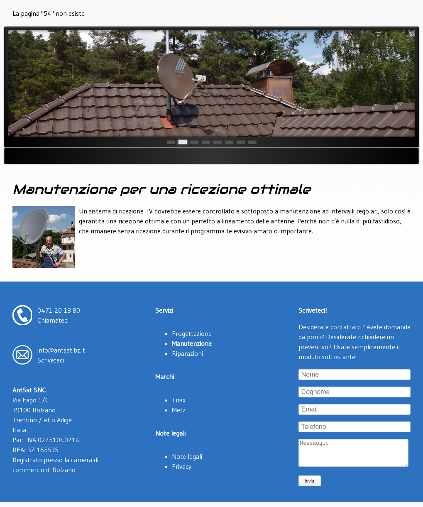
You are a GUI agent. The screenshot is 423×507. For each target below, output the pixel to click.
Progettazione (192, 333)
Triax (179, 400)
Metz (179, 410)
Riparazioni (187, 353)
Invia (309, 485)
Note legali (187, 456)
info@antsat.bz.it (61, 350)
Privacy (181, 466)
